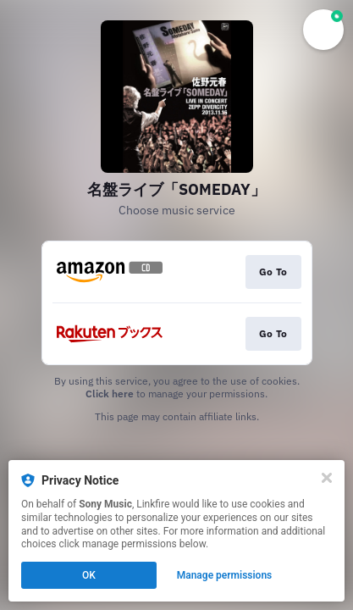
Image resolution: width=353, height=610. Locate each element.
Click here (109, 393)
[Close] (326, 477)
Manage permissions (225, 575)
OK (89, 575)
